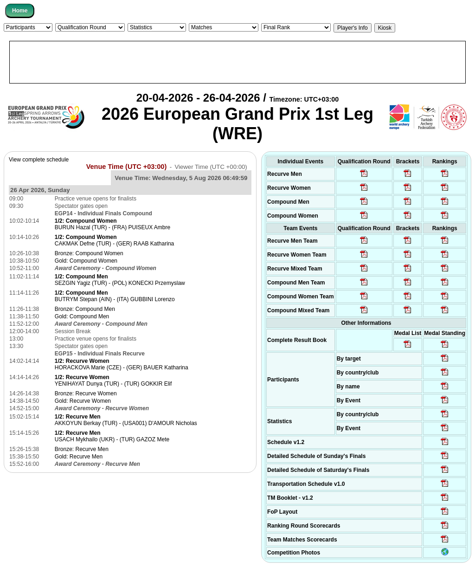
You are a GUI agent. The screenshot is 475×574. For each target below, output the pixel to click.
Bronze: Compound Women (89, 253)
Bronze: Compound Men (85, 309)
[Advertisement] (237, 62)
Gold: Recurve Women (83, 401)
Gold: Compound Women (86, 261)
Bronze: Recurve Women (86, 393)
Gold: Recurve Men (79, 456)
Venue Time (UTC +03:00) (126, 166)
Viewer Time (210, 166)
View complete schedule (39, 159)
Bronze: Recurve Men (82, 449)
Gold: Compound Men (82, 316)
